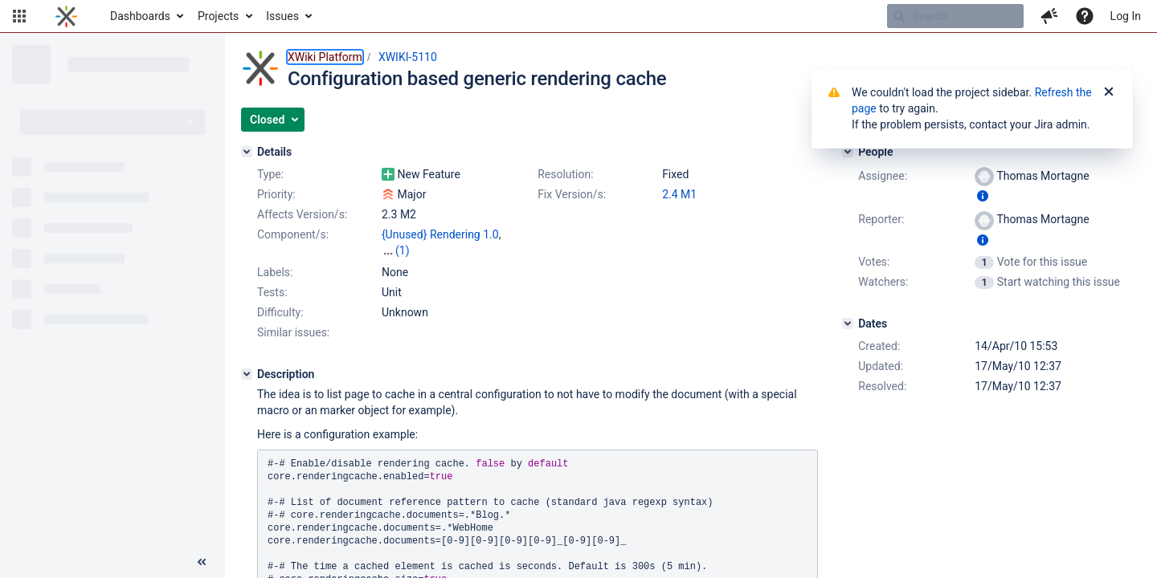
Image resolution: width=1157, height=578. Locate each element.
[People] (847, 151)
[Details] (246, 151)
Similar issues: (293, 332)
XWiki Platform (325, 57)
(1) (402, 250)
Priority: (276, 194)
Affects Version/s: (302, 214)
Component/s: (293, 234)
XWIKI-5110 (407, 57)
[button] (19, 16)
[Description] (246, 374)
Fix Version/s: (572, 194)
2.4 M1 (679, 194)
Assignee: (882, 175)
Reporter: (881, 219)
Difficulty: (280, 312)
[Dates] (847, 323)
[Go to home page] (66, 16)
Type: (270, 174)
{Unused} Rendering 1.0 (440, 234)
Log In (1125, 16)
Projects (218, 16)
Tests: (272, 292)
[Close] (1109, 92)
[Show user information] (982, 195)
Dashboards (140, 16)
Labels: (274, 272)
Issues (282, 16)
